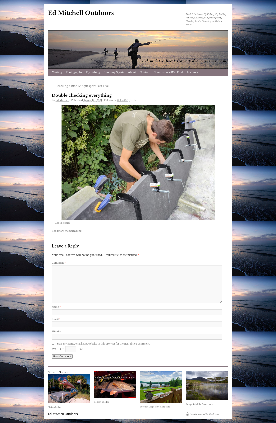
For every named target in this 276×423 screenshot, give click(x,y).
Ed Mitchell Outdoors (81, 12)
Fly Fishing (93, 72)
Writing (57, 72)
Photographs (74, 72)
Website (56, 331)
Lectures (192, 72)
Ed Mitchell (62, 100)
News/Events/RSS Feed (168, 72)
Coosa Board (62, 222)
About (132, 72)
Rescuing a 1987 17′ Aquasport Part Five (80, 86)
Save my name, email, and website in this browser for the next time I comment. (103, 343)
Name (56, 306)
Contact (145, 72)
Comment (59, 262)
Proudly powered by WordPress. (204, 414)
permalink (75, 230)
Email (56, 319)
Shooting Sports (114, 72)
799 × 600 (122, 100)
